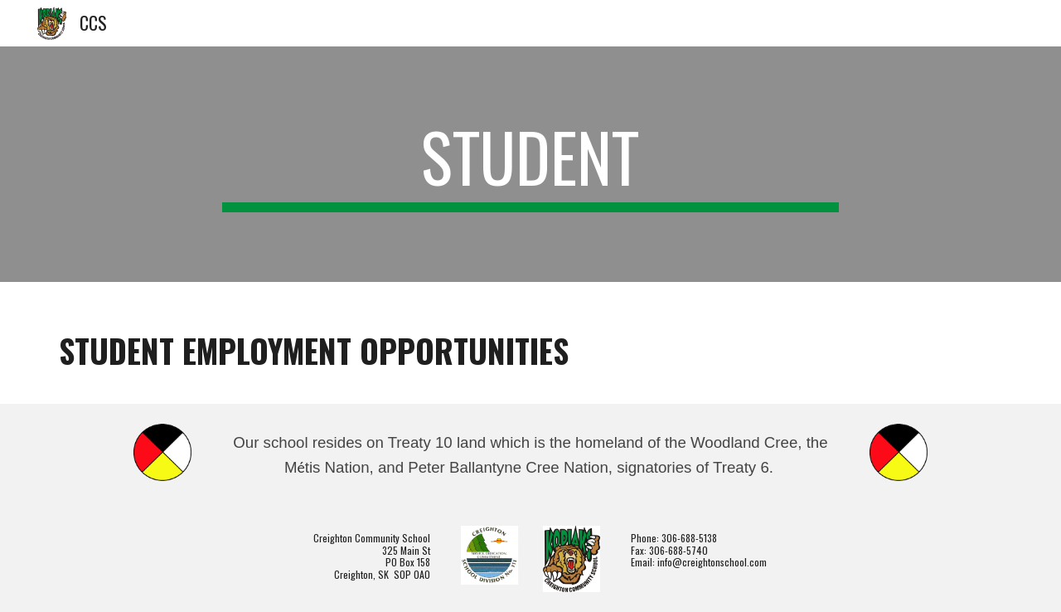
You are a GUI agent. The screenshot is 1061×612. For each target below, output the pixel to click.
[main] (530, 164)
